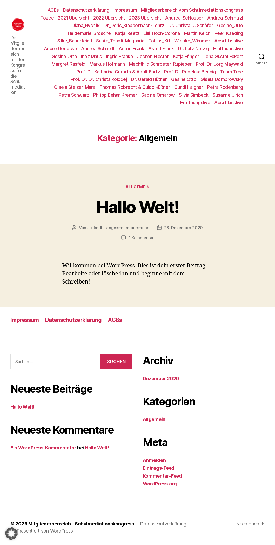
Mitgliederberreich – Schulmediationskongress (81, 523)
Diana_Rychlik (86, 25)
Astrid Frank (131, 48)
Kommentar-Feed (162, 475)
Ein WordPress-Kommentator (43, 447)
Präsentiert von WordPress (45, 530)
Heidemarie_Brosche (89, 33)
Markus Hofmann (107, 64)
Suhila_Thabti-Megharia (120, 40)
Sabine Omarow (158, 95)
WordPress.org (160, 483)
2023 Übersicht (145, 18)
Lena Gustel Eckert (223, 56)
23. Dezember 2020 (183, 227)
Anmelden (154, 459)
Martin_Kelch (197, 33)
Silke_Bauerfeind (74, 40)
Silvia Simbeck (194, 95)
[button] (11, 533)
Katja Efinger (186, 56)
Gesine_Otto (230, 25)
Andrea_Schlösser (184, 18)
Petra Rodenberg (225, 87)
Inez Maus (91, 56)
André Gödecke (60, 48)
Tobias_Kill (159, 40)
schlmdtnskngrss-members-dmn (118, 227)
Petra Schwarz (74, 95)
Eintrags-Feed (159, 467)
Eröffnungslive (228, 48)
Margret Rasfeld (68, 64)
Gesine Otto (64, 56)
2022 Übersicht (109, 18)
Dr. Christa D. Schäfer (190, 25)
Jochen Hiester (153, 56)
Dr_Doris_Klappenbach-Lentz (134, 25)
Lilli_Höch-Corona (162, 33)
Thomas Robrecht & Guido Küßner (134, 87)
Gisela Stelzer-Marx (74, 87)
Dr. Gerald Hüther (149, 79)
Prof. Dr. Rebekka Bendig (190, 71)
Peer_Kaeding (228, 33)
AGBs (53, 10)
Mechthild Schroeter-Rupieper (160, 64)
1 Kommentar (141, 237)
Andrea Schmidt (98, 48)
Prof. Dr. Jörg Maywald (219, 64)
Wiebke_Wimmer (192, 40)
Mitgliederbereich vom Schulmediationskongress (192, 10)
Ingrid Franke (119, 56)
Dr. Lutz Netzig (193, 48)
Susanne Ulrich (228, 95)
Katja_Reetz (127, 33)
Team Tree (231, 71)
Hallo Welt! (137, 207)
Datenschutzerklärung (86, 10)
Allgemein (137, 187)
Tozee (47, 18)
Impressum (125, 10)
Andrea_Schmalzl (225, 18)
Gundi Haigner (188, 87)
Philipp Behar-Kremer (115, 95)
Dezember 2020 (161, 378)
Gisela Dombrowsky (221, 79)
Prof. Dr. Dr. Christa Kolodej (99, 79)
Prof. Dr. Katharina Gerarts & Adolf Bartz (118, 71)
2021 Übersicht (73, 18)
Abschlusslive (228, 40)
